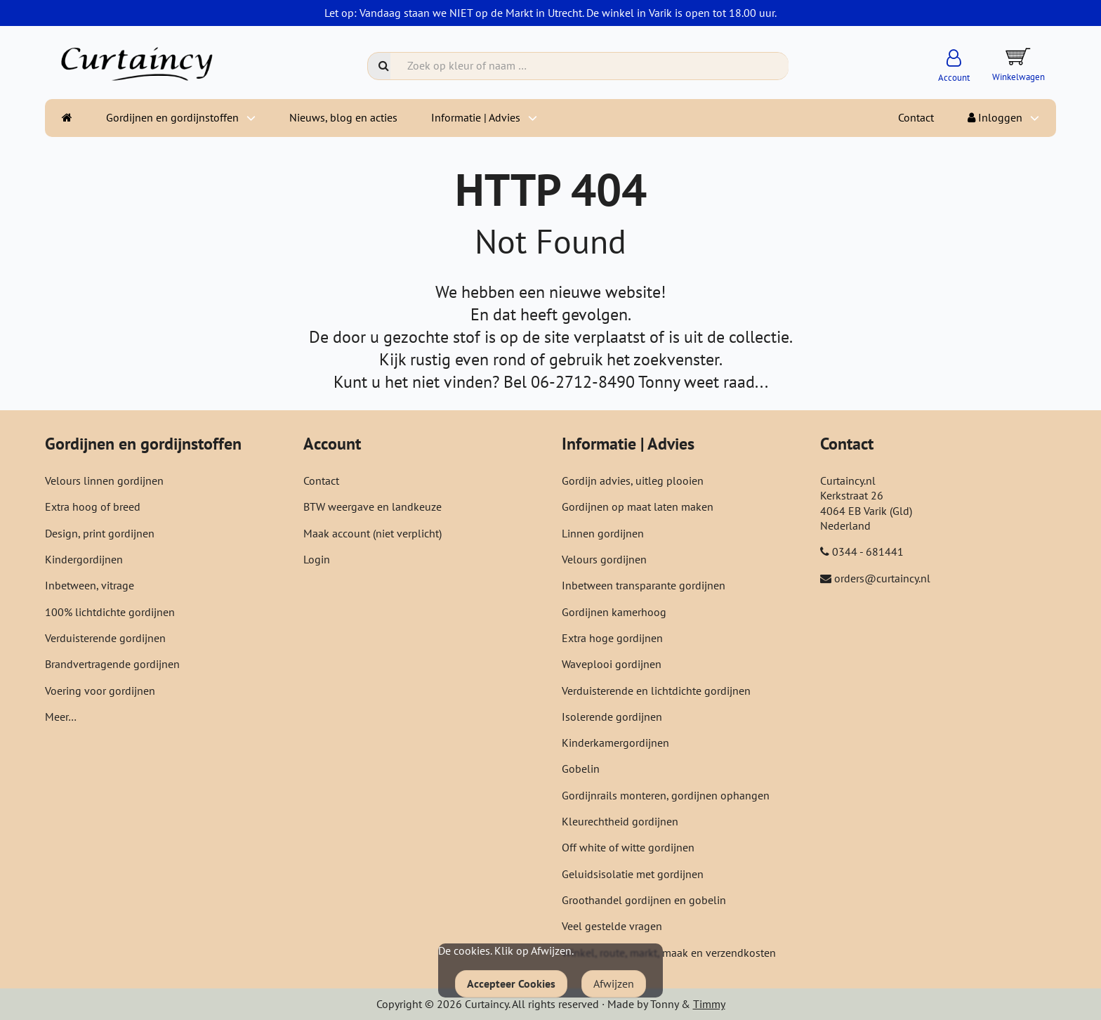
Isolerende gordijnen (612, 717)
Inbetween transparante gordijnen (643, 585)
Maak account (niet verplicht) (372, 533)
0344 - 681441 (868, 551)
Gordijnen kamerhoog (614, 612)
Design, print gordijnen (99, 533)
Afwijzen (613, 983)
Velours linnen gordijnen (104, 480)
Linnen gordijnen (603, 533)
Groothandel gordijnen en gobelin (644, 900)
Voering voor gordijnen (100, 691)
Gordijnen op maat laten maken (637, 506)
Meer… (61, 717)
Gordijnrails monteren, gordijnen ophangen (666, 795)
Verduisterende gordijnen (105, 638)
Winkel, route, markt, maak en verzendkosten (669, 953)
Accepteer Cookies (511, 983)
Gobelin (581, 768)
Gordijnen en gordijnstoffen (172, 117)
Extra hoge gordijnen (612, 638)
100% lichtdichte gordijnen (110, 612)
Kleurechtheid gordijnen (620, 821)
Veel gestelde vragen (612, 926)
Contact (916, 117)
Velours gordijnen (604, 559)
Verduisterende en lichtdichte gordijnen (656, 691)
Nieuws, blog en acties (343, 117)
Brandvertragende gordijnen (112, 664)
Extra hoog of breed (92, 506)
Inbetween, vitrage (89, 585)
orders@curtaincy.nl (882, 578)
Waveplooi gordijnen (611, 664)
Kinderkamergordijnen (615, 742)
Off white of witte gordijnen (628, 847)
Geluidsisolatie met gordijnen (633, 874)
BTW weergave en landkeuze (372, 506)
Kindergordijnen (84, 559)
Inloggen (995, 117)
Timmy (709, 1004)
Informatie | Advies (475, 117)
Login (316, 559)
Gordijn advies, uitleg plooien (633, 480)
